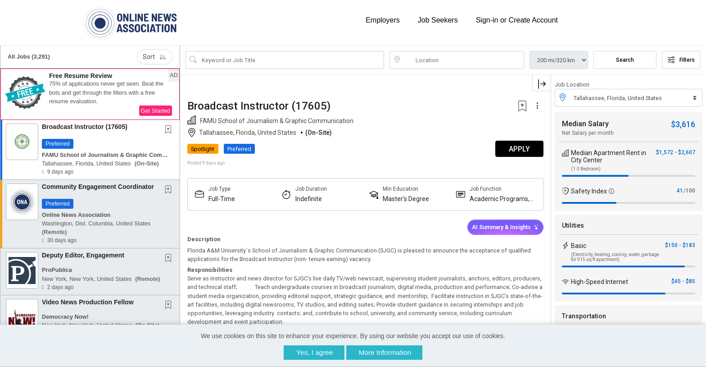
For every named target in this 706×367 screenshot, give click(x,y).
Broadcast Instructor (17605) (84, 126)
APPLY (519, 149)
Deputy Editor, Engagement (83, 255)
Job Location (572, 84)
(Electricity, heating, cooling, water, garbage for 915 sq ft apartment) (615, 257)
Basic (578, 245)
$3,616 (683, 124)
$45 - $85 (683, 281)
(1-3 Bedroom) (586, 168)
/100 (689, 191)
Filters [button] (681, 60)
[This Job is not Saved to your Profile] (170, 130)
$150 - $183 (680, 245)
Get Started (155, 110)
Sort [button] (155, 56)
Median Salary (585, 123)
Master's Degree (406, 198)
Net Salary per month (588, 133)
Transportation (584, 316)
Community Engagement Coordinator (98, 186)
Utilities (573, 225)
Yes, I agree (314, 352)
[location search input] (463, 60)
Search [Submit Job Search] (625, 60)
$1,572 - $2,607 (675, 152)
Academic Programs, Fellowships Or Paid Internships (500, 199)
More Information (385, 352)
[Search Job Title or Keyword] (291, 60)
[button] (90, 94)
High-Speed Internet (599, 281)
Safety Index (589, 191)
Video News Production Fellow (88, 302)
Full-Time (221, 198)
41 (680, 191)
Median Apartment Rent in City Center (608, 156)
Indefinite (308, 198)
